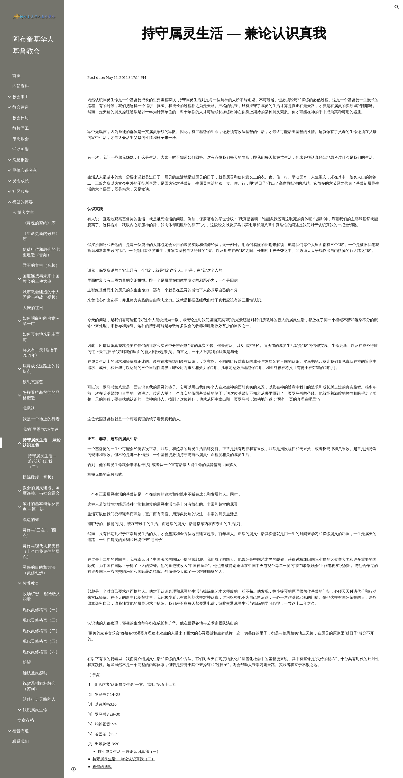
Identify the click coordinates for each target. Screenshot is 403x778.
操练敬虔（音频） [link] (39, 477)
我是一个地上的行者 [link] (41, 418)
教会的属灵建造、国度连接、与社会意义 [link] (41, 490)
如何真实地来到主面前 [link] (41, 337)
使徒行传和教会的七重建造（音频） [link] (41, 252)
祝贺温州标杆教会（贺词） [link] (39, 686)
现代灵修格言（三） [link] (41, 620)
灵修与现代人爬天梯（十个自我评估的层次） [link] (41, 551)
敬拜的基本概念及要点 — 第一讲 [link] (41, 506)
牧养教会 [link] (31, 583)
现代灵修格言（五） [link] (41, 641)
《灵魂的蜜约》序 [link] (39, 223)
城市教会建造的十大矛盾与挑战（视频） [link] (41, 294)
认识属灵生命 (122, 684)
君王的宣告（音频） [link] (41, 265)
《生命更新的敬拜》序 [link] (41, 236)
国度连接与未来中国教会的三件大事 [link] (41, 278)
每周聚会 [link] (20, 138)
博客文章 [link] (25, 212)
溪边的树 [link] (31, 519)
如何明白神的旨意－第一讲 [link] (41, 321)
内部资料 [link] (20, 86)
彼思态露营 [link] (33, 381)
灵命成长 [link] (20, 180)
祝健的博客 (102, 766)
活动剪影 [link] (20, 149)
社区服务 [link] (20, 191)
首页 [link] (16, 75)
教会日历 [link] (20, 117)
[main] (233, 33)
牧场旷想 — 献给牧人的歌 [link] (41, 596)
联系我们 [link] (20, 741)
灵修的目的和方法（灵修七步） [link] (39, 570)
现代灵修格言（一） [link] (41, 609)
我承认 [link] (29, 408)
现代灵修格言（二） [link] (41, 630)
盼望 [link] (27, 662)
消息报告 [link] (20, 159)
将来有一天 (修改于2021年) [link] (40, 353)
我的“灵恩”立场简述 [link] (41, 429)
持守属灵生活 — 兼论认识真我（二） (124, 759)
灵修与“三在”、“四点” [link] (39, 533)
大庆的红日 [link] (33, 307)
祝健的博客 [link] (22, 202)
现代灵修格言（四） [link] (41, 651)
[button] (397, 7)
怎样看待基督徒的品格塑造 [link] (41, 395)
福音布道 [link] (20, 730)
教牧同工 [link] (20, 128)
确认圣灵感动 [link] (35, 672)
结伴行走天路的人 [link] (39, 699)
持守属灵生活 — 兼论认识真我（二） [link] (42, 461)
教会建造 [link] (20, 107)
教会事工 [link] (20, 96)
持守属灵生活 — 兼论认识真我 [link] (42, 443)
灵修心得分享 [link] (24, 170)
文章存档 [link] (25, 720)
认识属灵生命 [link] (35, 709)
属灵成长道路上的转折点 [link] (41, 369)
